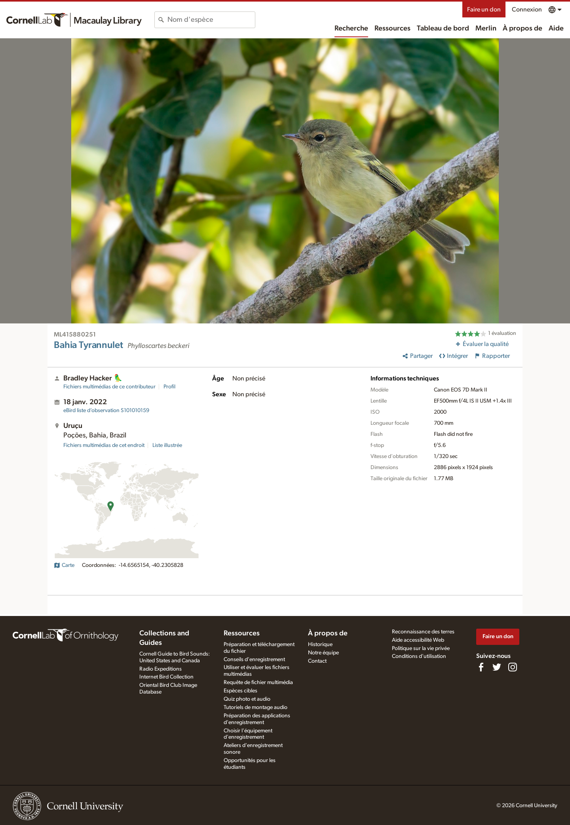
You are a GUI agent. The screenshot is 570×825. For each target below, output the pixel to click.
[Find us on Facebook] (481, 667)
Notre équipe (323, 653)
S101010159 (106, 410)
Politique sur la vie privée (421, 648)
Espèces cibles (240, 691)
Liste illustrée (167, 445)
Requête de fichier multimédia (258, 682)
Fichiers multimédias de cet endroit (103, 445)
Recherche (351, 28)
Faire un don (484, 9)
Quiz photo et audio (247, 699)
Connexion (527, 9)
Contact (317, 661)
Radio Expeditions (160, 669)
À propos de (522, 28)
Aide (556, 28)
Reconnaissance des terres (423, 632)
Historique (320, 644)
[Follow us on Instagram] (512, 667)
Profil (169, 387)
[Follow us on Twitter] (497, 667)
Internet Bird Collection (166, 677)
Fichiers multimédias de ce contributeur (109, 387)
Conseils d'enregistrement (254, 659)
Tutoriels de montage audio (255, 707)
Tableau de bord (443, 28)
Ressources (392, 28)
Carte (64, 565)
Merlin (485, 28)
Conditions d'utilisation (419, 656)
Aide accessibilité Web (418, 640)
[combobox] (211, 20)
